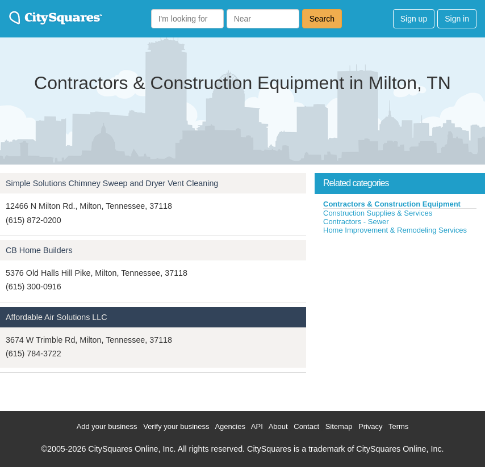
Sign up (413, 18)
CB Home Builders (39, 250)
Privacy (370, 426)
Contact (306, 426)
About (278, 426)
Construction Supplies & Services (377, 213)
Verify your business (176, 426)
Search (322, 18)
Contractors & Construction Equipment (392, 204)
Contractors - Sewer (356, 221)
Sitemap (339, 426)
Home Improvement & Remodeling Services (395, 230)
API (257, 426)
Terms (398, 426)
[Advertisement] (400, 320)
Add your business (107, 426)
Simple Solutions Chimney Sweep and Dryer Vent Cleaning (112, 183)
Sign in (457, 18)
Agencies (230, 426)
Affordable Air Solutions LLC (56, 317)
